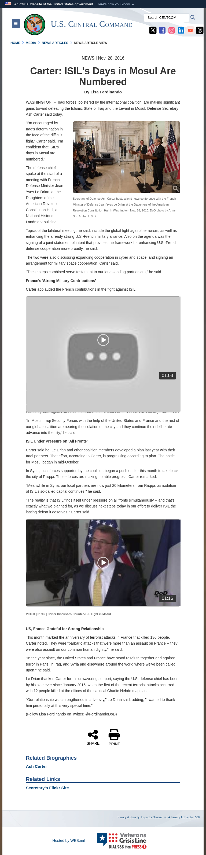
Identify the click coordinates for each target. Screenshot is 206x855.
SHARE (93, 737)
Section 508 (192, 817)
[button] (116, 4)
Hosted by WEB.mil (68, 840)
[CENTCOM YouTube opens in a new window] (190, 30)
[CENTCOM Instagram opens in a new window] (171, 30)
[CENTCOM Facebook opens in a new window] (162, 30)
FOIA (167, 817)
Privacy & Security (128, 817)
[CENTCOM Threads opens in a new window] (200, 30)
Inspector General (152, 817)
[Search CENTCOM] (166, 17)
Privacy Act (178, 817)
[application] (103, 340)
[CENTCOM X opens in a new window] (153, 30)
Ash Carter (36, 766)
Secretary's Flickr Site (47, 787)
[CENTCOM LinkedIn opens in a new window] (181, 30)
